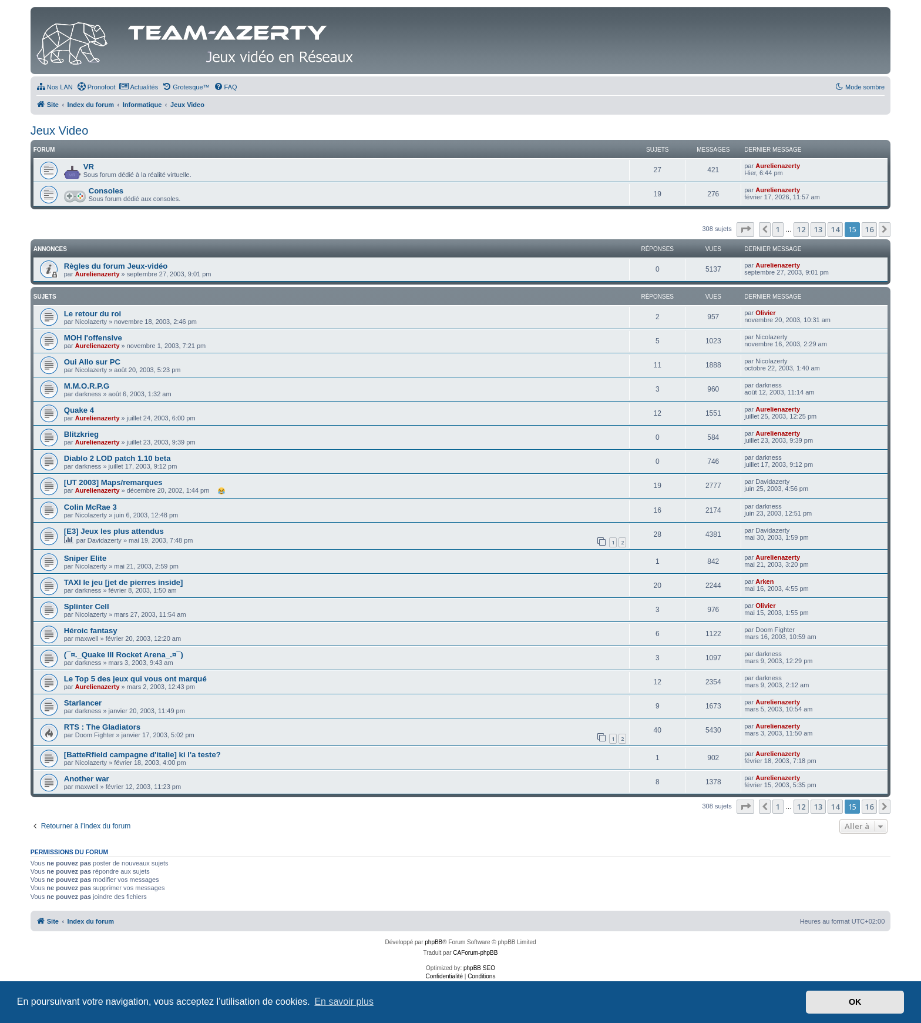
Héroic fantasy (90, 630)
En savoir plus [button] (344, 1002)
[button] (745, 229)
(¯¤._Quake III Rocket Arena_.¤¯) (123, 654)
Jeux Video (60, 130)
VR (88, 166)
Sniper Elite (85, 558)
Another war (86, 778)
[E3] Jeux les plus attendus (114, 531)
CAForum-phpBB (475, 953)
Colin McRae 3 (90, 507)
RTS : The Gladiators (102, 727)
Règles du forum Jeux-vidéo (116, 266)
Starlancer (83, 702)
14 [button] (835, 229)
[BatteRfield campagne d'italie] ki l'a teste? (142, 754)
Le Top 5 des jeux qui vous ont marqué (135, 678)
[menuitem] (54, 87)
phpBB (433, 942)
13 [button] (818, 229)
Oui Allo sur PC (92, 361)
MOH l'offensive (93, 337)
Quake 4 (79, 410)
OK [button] (855, 1002)
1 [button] (778, 229)
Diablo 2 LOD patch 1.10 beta (117, 458)
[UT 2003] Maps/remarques (113, 482)
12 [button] (801, 229)
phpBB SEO (479, 968)
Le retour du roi (92, 313)
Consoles (106, 190)
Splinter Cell (86, 606)
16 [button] (869, 229)
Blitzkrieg (81, 434)
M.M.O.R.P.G (86, 386)
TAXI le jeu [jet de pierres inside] (123, 582)
